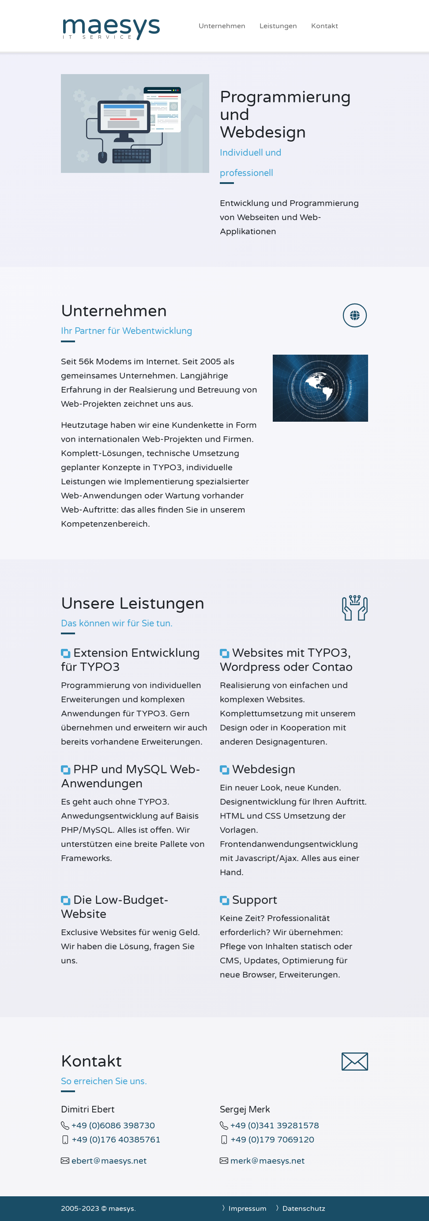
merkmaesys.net (267, 1161)
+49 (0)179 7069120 (272, 1140)
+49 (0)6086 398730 (113, 1125)
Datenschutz (299, 1208)
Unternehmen (222, 26)
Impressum (243, 1208)
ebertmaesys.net (109, 1161)
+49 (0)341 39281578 (274, 1125)
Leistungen (278, 26)
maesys (111, 24)
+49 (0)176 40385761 (116, 1140)
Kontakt (324, 26)
